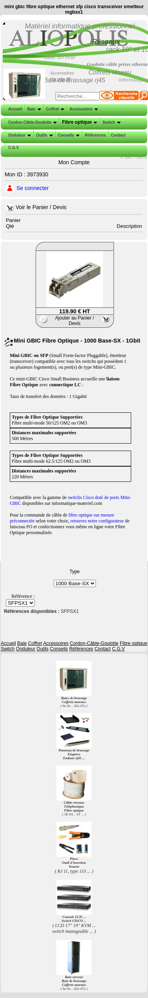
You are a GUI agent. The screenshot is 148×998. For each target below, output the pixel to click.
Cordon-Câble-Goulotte (32, 122)
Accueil (15, 109)
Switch (110, 122)
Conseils (68, 135)
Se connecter (32, 188)
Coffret (55, 109)
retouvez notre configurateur (97, 521)
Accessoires (83, 109)
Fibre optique (78, 122)
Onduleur (19, 135)
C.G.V (13, 147)
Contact (117, 135)
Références (94, 135)
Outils (43, 135)
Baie (33, 109)
